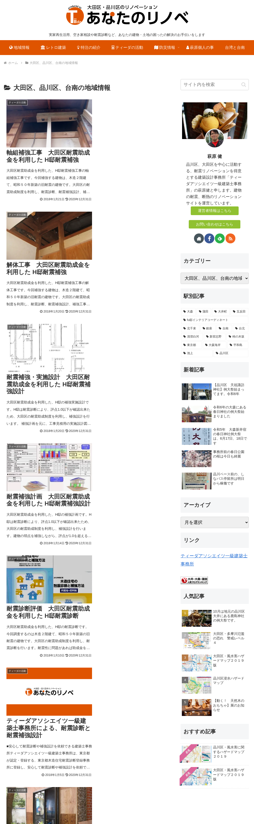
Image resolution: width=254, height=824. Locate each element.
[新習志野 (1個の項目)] (214, 337)
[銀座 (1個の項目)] (208, 328)
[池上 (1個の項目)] (197, 353)
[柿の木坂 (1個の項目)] (237, 337)
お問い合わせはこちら (214, 224)
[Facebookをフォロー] (209, 238)
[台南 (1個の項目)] (224, 328)
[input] (215, 84)
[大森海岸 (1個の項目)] (214, 345)
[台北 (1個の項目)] (240, 328)
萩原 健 (214, 156)
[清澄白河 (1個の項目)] (192, 337)
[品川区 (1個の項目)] (231, 353)
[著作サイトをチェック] (199, 238)
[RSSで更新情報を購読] (230, 238)
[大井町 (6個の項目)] (221, 311)
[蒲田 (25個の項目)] (204, 311)
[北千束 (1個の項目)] (190, 328)
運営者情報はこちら (214, 211)
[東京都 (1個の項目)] (191, 345)
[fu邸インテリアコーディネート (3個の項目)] (214, 320)
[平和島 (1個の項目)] (237, 345)
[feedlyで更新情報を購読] (220, 238)
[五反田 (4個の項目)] (239, 311)
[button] (243, 84)
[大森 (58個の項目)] (188, 311)
